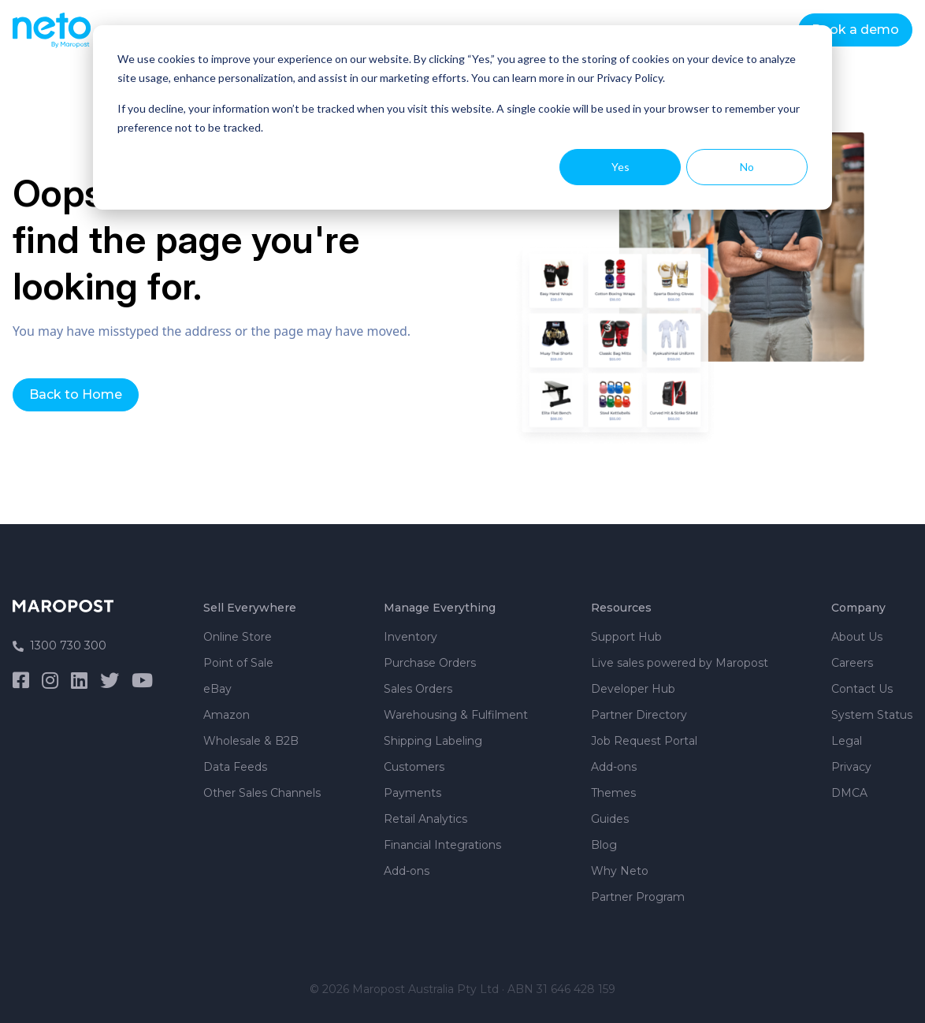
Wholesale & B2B (251, 741)
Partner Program (638, 897)
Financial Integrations (442, 845)
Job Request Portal (644, 741)
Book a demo (855, 29)
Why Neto (619, 871)
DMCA (849, 793)
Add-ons (406, 871)
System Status (871, 715)
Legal (846, 741)
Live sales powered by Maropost (679, 663)
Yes (620, 166)
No (747, 166)
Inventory (410, 637)
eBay (217, 689)
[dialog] (462, 117)
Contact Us (862, 689)
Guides (610, 819)
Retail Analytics (425, 819)
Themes (613, 793)
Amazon (226, 715)
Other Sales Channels (262, 793)
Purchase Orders (430, 663)
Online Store (237, 637)
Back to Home (75, 394)
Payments (412, 793)
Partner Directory (639, 715)
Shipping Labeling (433, 741)
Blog (604, 845)
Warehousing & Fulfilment (456, 715)
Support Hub (626, 637)
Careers (852, 663)
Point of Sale (238, 663)
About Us (856, 637)
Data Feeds (235, 767)
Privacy (851, 767)
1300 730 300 (59, 645)
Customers (414, 767)
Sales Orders (418, 689)
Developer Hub (633, 689)
